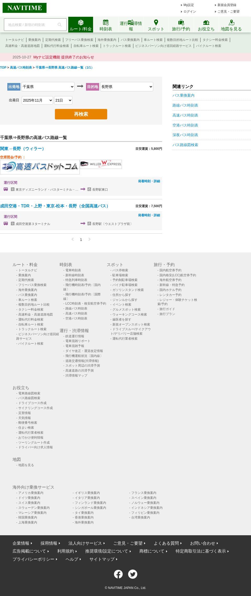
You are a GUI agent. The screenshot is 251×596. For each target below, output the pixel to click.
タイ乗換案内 (84, 513)
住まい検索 (26, 427)
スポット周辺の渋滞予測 (82, 365)
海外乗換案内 (107, 40)
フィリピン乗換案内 (145, 513)
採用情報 (49, 543)
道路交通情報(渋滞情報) (82, 361)
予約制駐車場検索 (125, 280)
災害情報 (24, 413)
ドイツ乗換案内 (29, 498)
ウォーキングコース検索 (129, 314)
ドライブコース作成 (32, 403)
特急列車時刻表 (76, 280)
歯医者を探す (121, 319)
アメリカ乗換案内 (30, 493)
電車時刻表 (73, 270)
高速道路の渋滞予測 (79, 370)
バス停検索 (120, 270)
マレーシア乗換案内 (32, 513)
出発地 (13, 87)
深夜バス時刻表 (185, 135)
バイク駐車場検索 (125, 285)
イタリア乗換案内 (87, 498)
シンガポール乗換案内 (90, 508)
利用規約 (65, 551)
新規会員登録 (227, 5)
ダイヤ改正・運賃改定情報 (84, 351)
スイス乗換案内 (29, 503)
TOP (3, 67)
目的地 (92, 87)
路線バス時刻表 (185, 105)
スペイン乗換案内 (143, 498)
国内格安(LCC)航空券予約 (177, 275)
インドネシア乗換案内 (147, 508)
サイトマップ (102, 559)
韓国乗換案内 (27, 517)
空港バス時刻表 (185, 125)
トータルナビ (14, 40)
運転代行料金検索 (56, 46)
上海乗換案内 (27, 522)
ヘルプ (72, 559)
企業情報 (21, 543)
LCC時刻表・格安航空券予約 (85, 303)
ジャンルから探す (125, 300)
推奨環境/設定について (106, 551)
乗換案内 (34, 40)
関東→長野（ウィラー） (23, 148)
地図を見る (26, 465)
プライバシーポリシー (33, 559)
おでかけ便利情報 (30, 437)
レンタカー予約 (170, 295)
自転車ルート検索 (86, 46)
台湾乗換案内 (140, 517)
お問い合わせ (202, 543)
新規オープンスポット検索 (131, 324)
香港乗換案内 (84, 517)
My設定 (189, 5)
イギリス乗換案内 (87, 493)
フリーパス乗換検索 (79, 40)
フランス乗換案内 (143, 493)
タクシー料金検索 (215, 40)
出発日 (14, 100)
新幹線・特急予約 (172, 285)
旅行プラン (167, 314)
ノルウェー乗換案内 (145, 503)
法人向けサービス (85, 543)
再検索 (81, 114)
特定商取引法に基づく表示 (201, 551)
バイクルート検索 (208, 46)
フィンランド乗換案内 (90, 503)
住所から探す (121, 295)
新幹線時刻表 (74, 275)
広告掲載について (29, 551)
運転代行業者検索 (125, 338)
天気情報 (24, 418)
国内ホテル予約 (170, 290)
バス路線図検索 (185, 145)
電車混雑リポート (77, 341)
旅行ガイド (167, 309)
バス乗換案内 (130, 40)
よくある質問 (166, 543)
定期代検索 (53, 40)
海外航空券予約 (170, 280)
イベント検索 (121, 304)
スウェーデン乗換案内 (34, 508)
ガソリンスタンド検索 (128, 290)
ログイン (190, 11)
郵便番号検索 (27, 422)
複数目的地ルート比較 (182, 40)
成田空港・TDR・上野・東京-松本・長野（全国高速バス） (55, 206)
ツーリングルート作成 (34, 442)
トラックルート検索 (117, 46)
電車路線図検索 (29, 393)
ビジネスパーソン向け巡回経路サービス (163, 46)
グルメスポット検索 (126, 309)
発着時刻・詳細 (149, 181)
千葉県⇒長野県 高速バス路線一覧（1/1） (65, 67)
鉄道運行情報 (74, 336)
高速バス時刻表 (21, 67)
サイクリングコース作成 (35, 408)
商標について (151, 551)
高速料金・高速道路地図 (22, 46)
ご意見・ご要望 (228, 11)
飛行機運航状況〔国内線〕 (84, 356)
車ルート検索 (153, 40)
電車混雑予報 (74, 346)
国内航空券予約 (170, 270)
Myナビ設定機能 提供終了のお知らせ (63, 57)
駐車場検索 (120, 275)
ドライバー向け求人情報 (35, 447)
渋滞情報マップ (76, 375)
